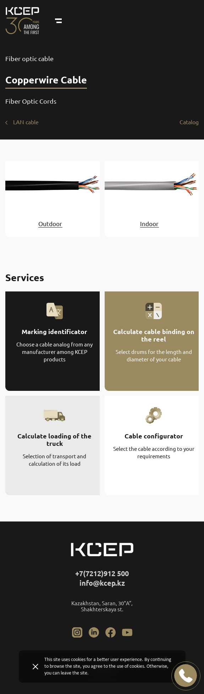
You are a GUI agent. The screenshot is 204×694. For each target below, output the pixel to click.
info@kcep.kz (102, 583)
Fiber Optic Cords (30, 101)
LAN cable (26, 122)
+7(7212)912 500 (102, 573)
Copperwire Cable (46, 80)
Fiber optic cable (29, 58)
